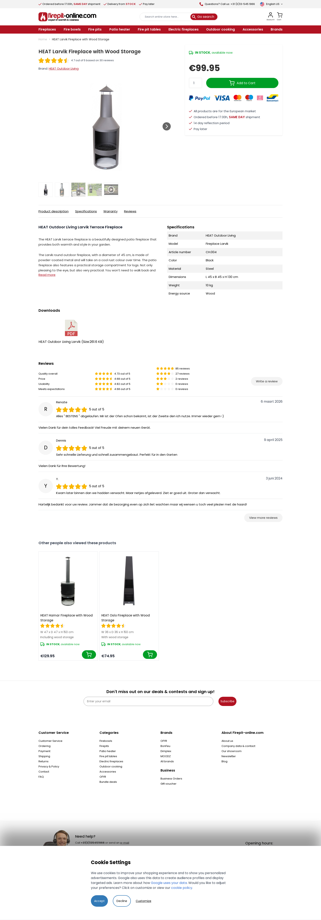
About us (227, 741)
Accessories (107, 772)
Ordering (44, 746)
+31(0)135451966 (93, 843)
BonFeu (165, 746)
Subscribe (227, 701)
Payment (44, 751)
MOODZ (165, 756)
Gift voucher (168, 784)
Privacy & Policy (48, 766)
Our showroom (232, 751)
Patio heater (107, 751)
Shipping (44, 756)
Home (42, 39)
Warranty (110, 211)
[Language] (271, 4)
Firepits (104, 746)
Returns (43, 761)
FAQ (41, 777)
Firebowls (105, 741)
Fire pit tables (108, 756)
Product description (53, 211)
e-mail (124, 843)
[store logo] (67, 16)
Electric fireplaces (111, 761)
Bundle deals (108, 782)
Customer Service (50, 741)
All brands (167, 761)
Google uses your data (169, 882)
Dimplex (165, 751)
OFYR (102, 777)
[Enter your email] (148, 701)
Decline (121, 901)
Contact (43, 772)
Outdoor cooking (110, 766)
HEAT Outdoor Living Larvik (71, 332)
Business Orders (171, 779)
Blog (224, 761)
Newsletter (229, 756)
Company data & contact (238, 746)
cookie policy (181, 887)
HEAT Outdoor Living (64, 68)
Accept (99, 901)
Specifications (86, 211)
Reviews (130, 211)
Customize (143, 901)
